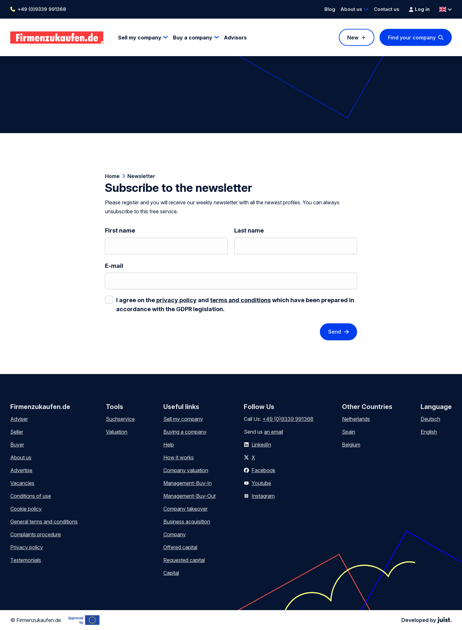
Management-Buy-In (187, 483)
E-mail (114, 265)
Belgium (351, 444)
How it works (178, 457)
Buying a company (185, 432)
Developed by (426, 620)
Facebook (263, 470)
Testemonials (25, 560)
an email (273, 432)
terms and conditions (240, 300)
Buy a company (192, 37)
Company (174, 534)
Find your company (412, 37)
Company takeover (185, 509)
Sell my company (139, 37)
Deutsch (430, 419)
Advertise (21, 470)
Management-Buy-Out (189, 496)
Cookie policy (26, 509)
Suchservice (120, 419)
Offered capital (180, 547)
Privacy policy (26, 547)
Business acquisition (186, 521)
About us (351, 9)
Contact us (386, 9)
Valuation (116, 432)
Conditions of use (30, 496)
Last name (249, 230)
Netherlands (356, 419)
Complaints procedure (35, 534)
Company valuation (185, 470)
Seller (16, 432)
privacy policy (176, 300)
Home (112, 176)
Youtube (261, 483)
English (429, 432)
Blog (329, 9)
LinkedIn (261, 444)
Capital (171, 573)
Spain (348, 432)
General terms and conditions (44, 521)
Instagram (263, 496)
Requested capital (184, 560)
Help (168, 444)
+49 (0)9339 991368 (42, 9)
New (352, 37)
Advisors (235, 37)
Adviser (19, 419)
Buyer (17, 444)
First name (120, 230)
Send (334, 331)
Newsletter (141, 176)
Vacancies (22, 483)
